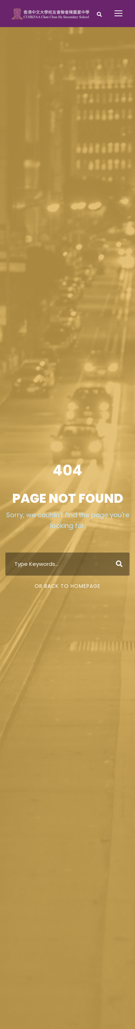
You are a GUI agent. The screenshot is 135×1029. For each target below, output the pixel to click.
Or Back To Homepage (67, 586)
